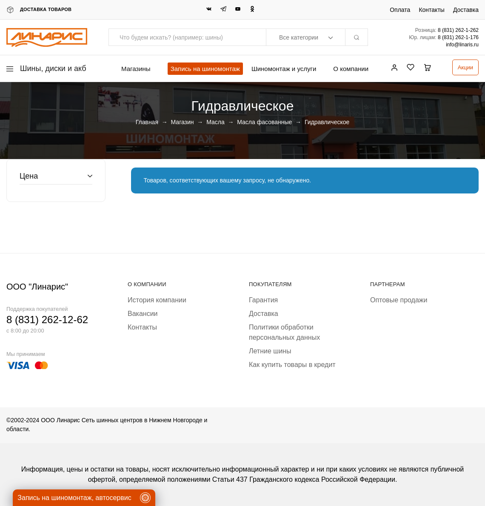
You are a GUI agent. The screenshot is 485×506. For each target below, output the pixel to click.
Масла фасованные (264, 122)
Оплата (400, 10)
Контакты (431, 10)
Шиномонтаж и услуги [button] (283, 68)
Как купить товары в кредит (292, 364)
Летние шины (270, 351)
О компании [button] (350, 68)
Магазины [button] (136, 68)
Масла (215, 122)
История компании (157, 300)
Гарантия (263, 300)
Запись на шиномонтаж (205, 68)
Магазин (182, 122)
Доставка (466, 10)
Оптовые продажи (398, 300)
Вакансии (143, 313)
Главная (147, 122)
